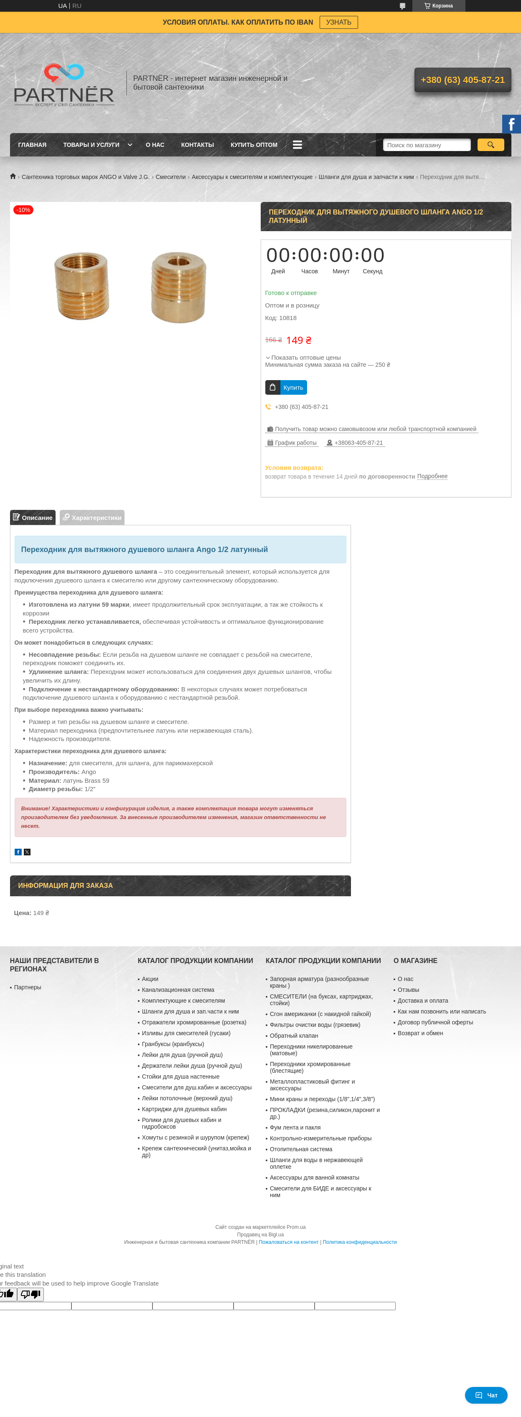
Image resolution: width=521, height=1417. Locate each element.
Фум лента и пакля (295, 1127)
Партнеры (27, 987)
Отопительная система (301, 1149)
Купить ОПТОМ (254, 144)
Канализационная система (178, 989)
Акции (150, 979)
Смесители (171, 177)
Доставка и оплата (423, 1000)
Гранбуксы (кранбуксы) (173, 1044)
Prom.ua (296, 1227)
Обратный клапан (294, 1035)
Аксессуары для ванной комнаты (314, 1177)
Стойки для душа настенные (181, 1076)
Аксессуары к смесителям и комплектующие (252, 177)
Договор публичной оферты (435, 1022)
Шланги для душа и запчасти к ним (366, 177)
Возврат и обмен (420, 1033)
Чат (486, 1395)
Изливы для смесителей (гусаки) (186, 1033)
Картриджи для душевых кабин (184, 1109)
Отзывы (408, 989)
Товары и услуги (91, 144)
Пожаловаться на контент (288, 1242)
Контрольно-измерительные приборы (321, 1138)
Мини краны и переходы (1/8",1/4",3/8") (322, 1099)
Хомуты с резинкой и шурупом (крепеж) (195, 1137)
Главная (32, 144)
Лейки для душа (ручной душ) (182, 1054)
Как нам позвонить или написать (442, 1011)
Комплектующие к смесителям (183, 1000)
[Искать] (491, 145)
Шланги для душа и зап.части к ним (190, 1011)
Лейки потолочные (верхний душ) (187, 1098)
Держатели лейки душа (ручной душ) (192, 1065)
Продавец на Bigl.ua (260, 1235)
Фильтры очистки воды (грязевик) (315, 1024)
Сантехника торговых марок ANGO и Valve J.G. (86, 177)
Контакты (197, 144)
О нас (155, 144)
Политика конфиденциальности (360, 1242)
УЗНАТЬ (339, 22)
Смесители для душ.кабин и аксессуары (197, 1087)
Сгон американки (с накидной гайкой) (320, 1014)
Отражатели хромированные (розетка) (194, 1022)
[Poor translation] (30, 1294)
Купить (293, 387)
